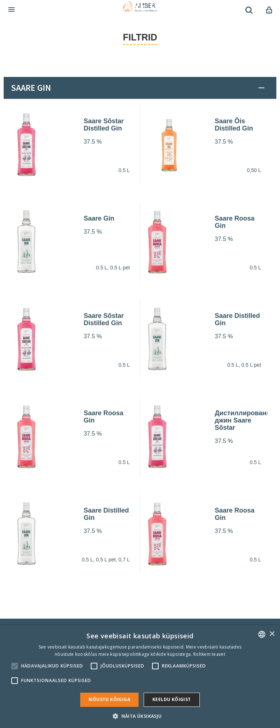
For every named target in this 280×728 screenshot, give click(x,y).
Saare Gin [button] (31, 87)
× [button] (272, 634)
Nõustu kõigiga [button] (109, 699)
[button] (140, 715)
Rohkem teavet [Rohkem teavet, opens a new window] (209, 654)
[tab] (140, 88)
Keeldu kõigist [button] (171, 699)
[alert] (140, 676)
